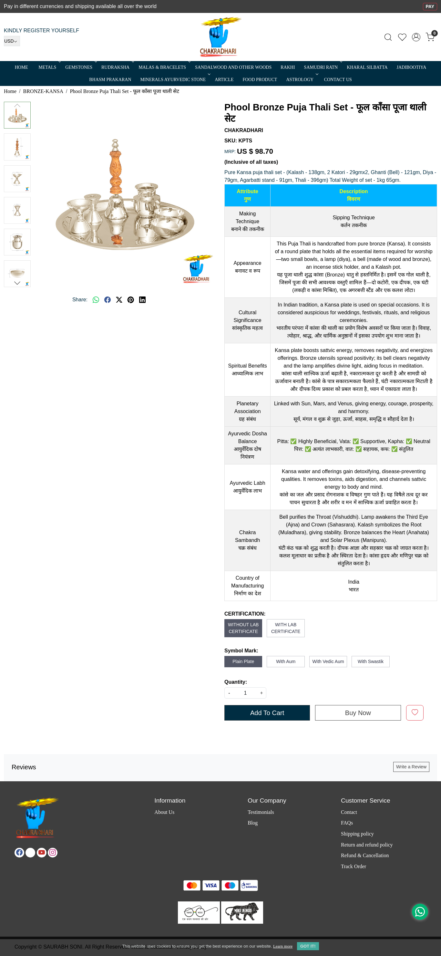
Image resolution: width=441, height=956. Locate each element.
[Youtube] (41, 852)
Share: (79, 299)
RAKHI (288, 67)
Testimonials (261, 812)
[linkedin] (142, 299)
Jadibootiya (411, 67)
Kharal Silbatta (367, 67)
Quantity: (235, 682)
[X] (30, 852)
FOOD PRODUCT (259, 79)
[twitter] (119, 299)
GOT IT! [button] (308, 946)
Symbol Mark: (241, 650)
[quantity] (245, 693)
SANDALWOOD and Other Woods (233, 67)
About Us (164, 812)
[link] (388, 37)
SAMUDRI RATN (323, 67)
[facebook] (107, 299)
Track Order (353, 866)
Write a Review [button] (411, 766)
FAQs (347, 823)
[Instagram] (52, 852)
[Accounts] (416, 37)
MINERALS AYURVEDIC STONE (175, 79)
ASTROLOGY (301, 79)
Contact (349, 812)
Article (224, 79)
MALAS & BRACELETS (164, 67)
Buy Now (358, 712)
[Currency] (12, 41)
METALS (49, 67)
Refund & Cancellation (365, 855)
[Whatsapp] (96, 299)
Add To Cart (267, 712)
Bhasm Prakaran (110, 79)
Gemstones (80, 67)
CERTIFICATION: (245, 614)
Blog (253, 823)
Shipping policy (357, 833)
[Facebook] (19, 852)
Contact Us (338, 79)
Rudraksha (117, 67)
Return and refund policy (367, 844)
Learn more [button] (282, 946)
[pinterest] (131, 299)
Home (21, 67)
